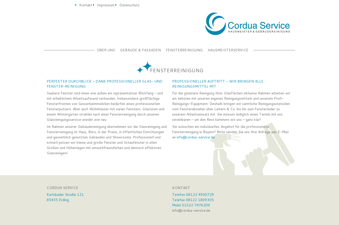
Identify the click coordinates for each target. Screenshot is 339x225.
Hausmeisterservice (228, 50)
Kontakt (85, 5)
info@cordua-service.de (196, 137)
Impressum (105, 5)
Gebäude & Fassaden (140, 50)
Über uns (106, 50)
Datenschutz (129, 5)
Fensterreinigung (184, 50)
